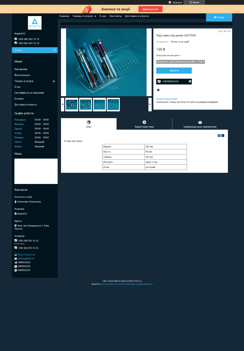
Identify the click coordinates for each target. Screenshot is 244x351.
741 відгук (177, 2)
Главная (64, 16)
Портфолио (20, 69)
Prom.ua (137, 281)
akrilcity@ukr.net (26, 258)
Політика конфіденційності (140, 284)
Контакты (116, 16)
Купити (174, 70)
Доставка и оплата (137, 16)
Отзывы (19, 98)
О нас (102, 16)
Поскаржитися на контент (113, 284)
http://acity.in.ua (26, 254)
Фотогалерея (22, 75)
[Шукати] (55, 50)
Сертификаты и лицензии (29, 92)
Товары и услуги (83, 16)
